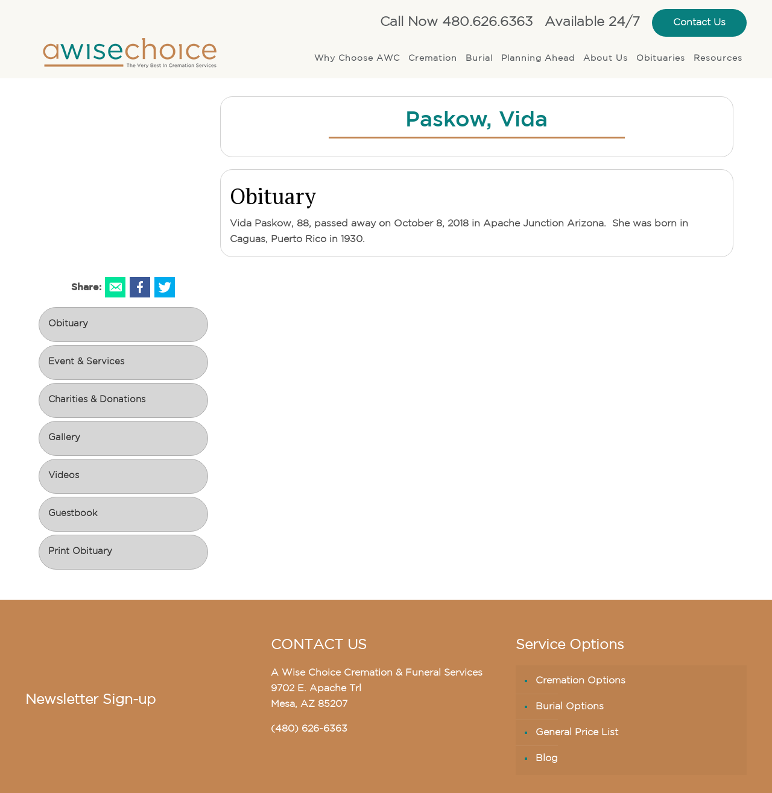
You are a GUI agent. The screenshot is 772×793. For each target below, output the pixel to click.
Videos (63, 475)
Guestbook (72, 513)
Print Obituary (80, 551)
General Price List (577, 733)
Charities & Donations (96, 400)
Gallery (64, 438)
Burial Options (570, 707)
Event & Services (86, 362)
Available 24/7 (592, 23)
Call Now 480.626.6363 (456, 23)
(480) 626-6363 (309, 729)
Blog (547, 758)
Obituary (68, 324)
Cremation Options (580, 681)
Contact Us (699, 23)
